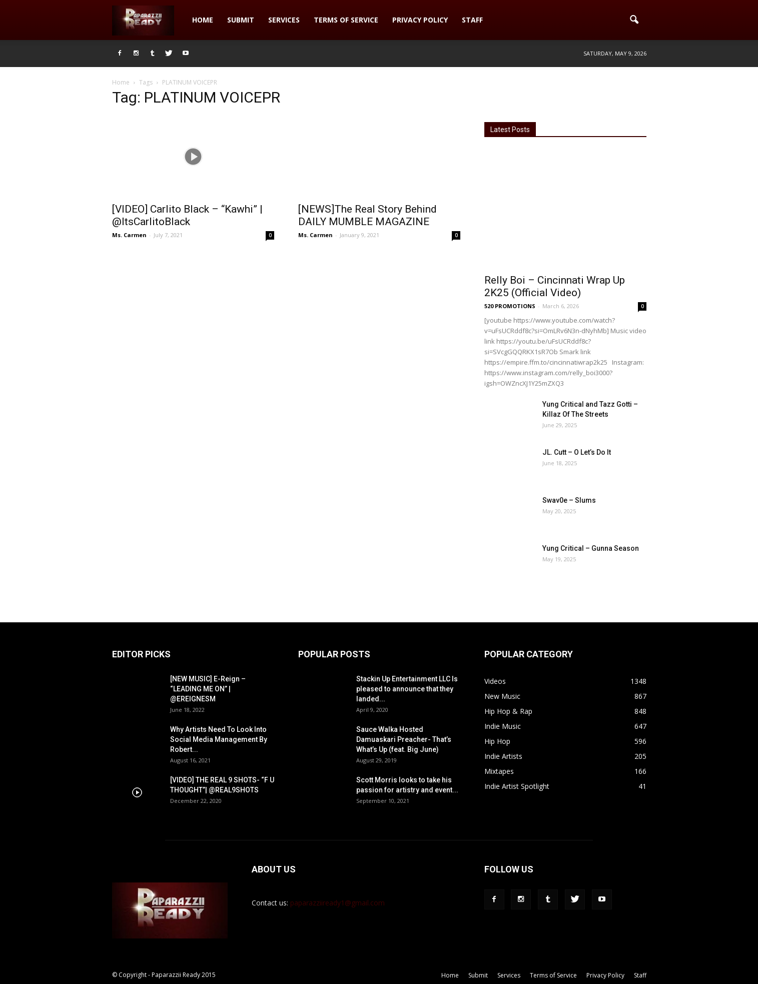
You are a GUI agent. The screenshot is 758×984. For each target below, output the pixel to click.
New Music (502, 696)
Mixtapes (499, 771)
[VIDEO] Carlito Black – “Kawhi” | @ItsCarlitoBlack (187, 215)
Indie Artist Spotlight (516, 786)
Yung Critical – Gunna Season (590, 548)
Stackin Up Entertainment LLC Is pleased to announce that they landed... (407, 689)
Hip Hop (497, 741)
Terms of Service (346, 20)
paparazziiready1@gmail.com (337, 902)
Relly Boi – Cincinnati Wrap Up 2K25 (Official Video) (554, 286)
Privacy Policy (420, 20)
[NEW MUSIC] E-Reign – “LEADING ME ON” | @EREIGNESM (208, 689)
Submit (240, 20)
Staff (472, 20)
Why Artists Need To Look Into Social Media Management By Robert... (218, 739)
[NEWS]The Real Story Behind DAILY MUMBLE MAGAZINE (367, 215)
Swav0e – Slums (569, 500)
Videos (495, 681)
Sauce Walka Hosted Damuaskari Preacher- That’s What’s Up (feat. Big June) (403, 739)
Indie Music (502, 726)
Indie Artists (503, 756)
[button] (634, 20)
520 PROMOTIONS (509, 306)
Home (202, 20)
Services (284, 20)
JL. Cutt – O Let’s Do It (576, 452)
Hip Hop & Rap (508, 711)
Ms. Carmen (129, 235)
